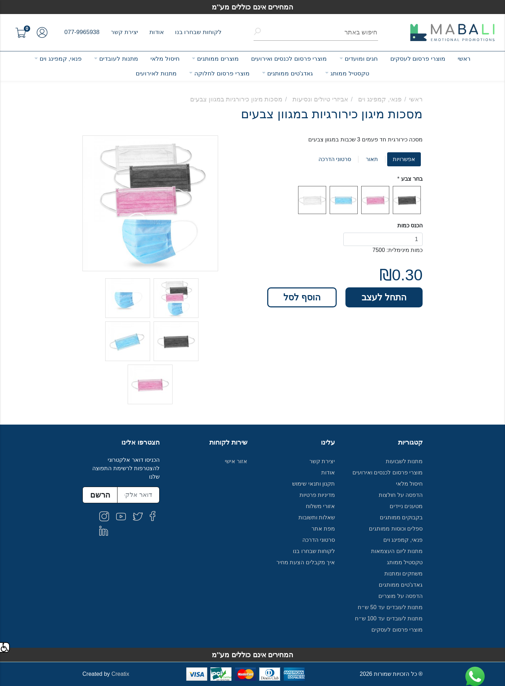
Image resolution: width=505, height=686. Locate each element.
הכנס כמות (410, 225)
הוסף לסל (302, 297)
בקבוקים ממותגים (401, 517)
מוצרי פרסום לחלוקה (221, 73)
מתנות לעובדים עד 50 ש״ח (390, 607)
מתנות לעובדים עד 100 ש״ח (389, 618)
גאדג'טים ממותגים (290, 73)
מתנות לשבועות (404, 461)
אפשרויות (404, 159)
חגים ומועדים (361, 58)
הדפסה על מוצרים (400, 596)
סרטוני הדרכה (334, 159)
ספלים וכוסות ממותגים (396, 529)
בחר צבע (412, 179)
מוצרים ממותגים (218, 58)
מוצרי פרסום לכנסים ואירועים (289, 58)
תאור (372, 159)
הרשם (100, 495)
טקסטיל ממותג (349, 73)
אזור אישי (236, 461)
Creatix (120, 674)
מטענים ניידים (406, 506)
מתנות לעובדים (118, 58)
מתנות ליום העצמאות (397, 551)
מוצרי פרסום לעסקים (417, 58)
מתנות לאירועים (156, 73)
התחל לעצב (384, 297)
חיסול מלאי (165, 58)
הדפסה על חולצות (401, 495)
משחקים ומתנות (403, 574)
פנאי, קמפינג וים (61, 58)
